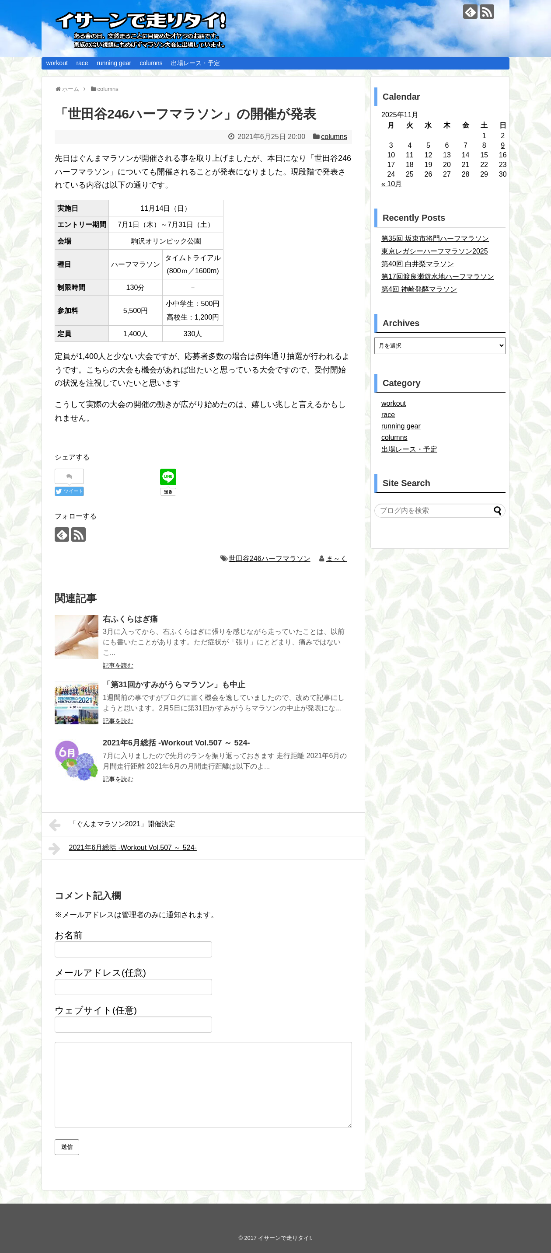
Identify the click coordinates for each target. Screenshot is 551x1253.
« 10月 (391, 184)
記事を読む (118, 665)
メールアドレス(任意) (100, 973)
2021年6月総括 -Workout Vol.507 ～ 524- (176, 742)
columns (150, 62)
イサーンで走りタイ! (284, 1238)
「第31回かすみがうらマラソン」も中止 (174, 684)
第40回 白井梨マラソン (417, 264)
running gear (114, 62)
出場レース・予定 (195, 62)
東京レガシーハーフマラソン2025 (434, 251)
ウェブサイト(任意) (96, 1010)
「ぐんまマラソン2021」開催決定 (112, 825)
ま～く (336, 558)
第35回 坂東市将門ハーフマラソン (435, 238)
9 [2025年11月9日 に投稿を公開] (503, 145)
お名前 (69, 935)
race (82, 62)
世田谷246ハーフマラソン (269, 558)
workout (57, 62)
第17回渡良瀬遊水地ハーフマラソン (437, 276)
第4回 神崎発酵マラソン (419, 289)
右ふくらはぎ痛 (130, 619)
